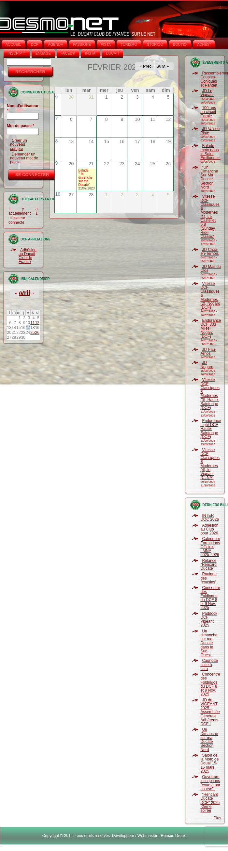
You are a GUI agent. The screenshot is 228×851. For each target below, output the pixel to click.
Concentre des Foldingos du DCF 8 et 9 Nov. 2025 (210, 597)
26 (37, 332)
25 (32, 332)
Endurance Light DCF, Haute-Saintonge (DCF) (210, 428)
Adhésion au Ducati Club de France (27, 256)
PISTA (106, 44)
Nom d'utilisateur (23, 108)
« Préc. (146, 66)
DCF (34, 44)
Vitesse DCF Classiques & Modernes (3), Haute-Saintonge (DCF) (210, 393)
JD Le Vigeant (206, 93)
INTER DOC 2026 (209, 517)
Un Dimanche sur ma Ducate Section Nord (209, 739)
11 (32, 322)
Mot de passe (20, 125)
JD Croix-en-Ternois (209, 251)
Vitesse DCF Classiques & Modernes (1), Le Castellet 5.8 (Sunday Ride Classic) (210, 216)
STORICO (155, 44)
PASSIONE (82, 44)
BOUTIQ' (180, 44)
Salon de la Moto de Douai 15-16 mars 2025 (209, 763)
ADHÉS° (204, 44)
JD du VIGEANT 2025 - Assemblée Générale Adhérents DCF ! (210, 712)
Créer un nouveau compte (18, 144)
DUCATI (112, 53)
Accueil (13, 44)
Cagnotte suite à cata (209, 664)
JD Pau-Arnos (208, 351)
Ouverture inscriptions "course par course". (210, 783)
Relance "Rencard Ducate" (208, 564)
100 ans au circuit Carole (208, 112)
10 (58, 194)
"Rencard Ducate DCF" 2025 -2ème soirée (210, 802)
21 (91, 163)
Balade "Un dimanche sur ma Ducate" (85, 178)
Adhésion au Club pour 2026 (209, 529)
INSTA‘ (90, 53)
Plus (217, 818)
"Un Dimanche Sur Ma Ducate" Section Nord (209, 177)
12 (37, 322)
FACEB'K (68, 53)
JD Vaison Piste (210, 130)
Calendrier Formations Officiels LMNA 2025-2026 (210, 546)
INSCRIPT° (16, 53)
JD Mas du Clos (210, 268)
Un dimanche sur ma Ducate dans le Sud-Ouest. (208, 643)
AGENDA (55, 44)
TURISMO (129, 44)
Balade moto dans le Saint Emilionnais (210, 151)
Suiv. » (163, 66)
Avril (23, 292)
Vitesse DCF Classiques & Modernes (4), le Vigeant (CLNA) (210, 464)
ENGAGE (43, 53)
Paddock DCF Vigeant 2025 (208, 619)
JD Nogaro (206, 364)
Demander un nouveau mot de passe (24, 158)
